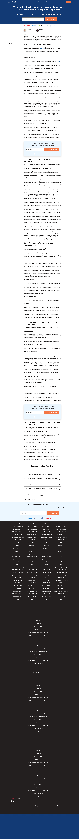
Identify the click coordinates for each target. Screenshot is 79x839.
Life (46, 1)
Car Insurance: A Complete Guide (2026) (38, 617)
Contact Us (17, 545)
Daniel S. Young (30, 30)
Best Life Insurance (44, 499)
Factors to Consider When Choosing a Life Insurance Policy (14, 40)
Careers (17, 542)
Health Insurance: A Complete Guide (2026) (38, 632)
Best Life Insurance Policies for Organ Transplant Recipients (14, 37)
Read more (39, 16)
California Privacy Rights (17, 534)
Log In (68, 1)
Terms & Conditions (17, 596)
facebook (11, 801)
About (52, 1)
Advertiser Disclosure (18, 526)
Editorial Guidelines (17, 548)
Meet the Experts (18, 585)
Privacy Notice (18, 810)
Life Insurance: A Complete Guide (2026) (38, 648)
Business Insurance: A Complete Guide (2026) (38, 611)
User (18, 599)
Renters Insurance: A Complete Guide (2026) (38, 660)
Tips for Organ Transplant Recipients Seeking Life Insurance (14, 43)
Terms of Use (55, 21)
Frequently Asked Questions (12, 45)
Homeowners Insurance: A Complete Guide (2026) (38, 641)
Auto (38, 1)
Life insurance (42, 48)
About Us (18, 523)
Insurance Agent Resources (17, 572)
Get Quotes (17, 551)
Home (43, 1)
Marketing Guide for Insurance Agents (38, 651)
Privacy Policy (17, 588)
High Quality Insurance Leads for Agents (38, 635)
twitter (13, 801)
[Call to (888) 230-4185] (61, 2)
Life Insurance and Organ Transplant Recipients (14, 34)
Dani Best (41, 30)
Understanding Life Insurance (33, 499)
